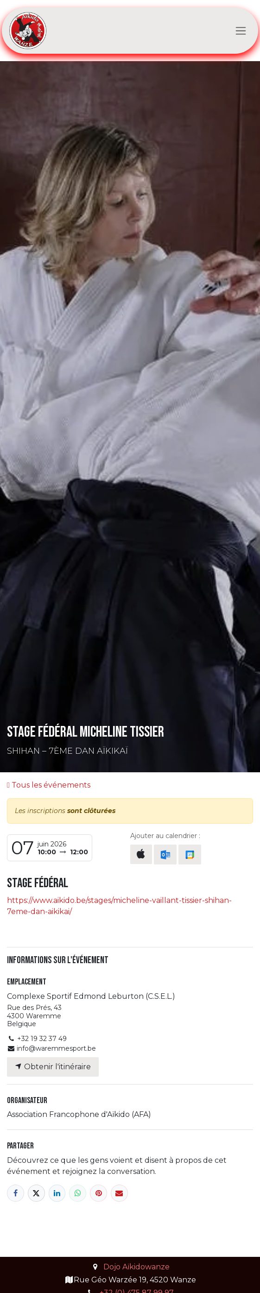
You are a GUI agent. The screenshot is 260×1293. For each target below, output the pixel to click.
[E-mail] (119, 1193)
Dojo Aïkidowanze (136, 1266)
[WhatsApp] (77, 1193)
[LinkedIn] (57, 1193)
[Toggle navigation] (241, 30)
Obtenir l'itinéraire (53, 1066)
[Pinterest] (98, 1193)
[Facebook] (15, 1193)
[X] (36, 1193)
